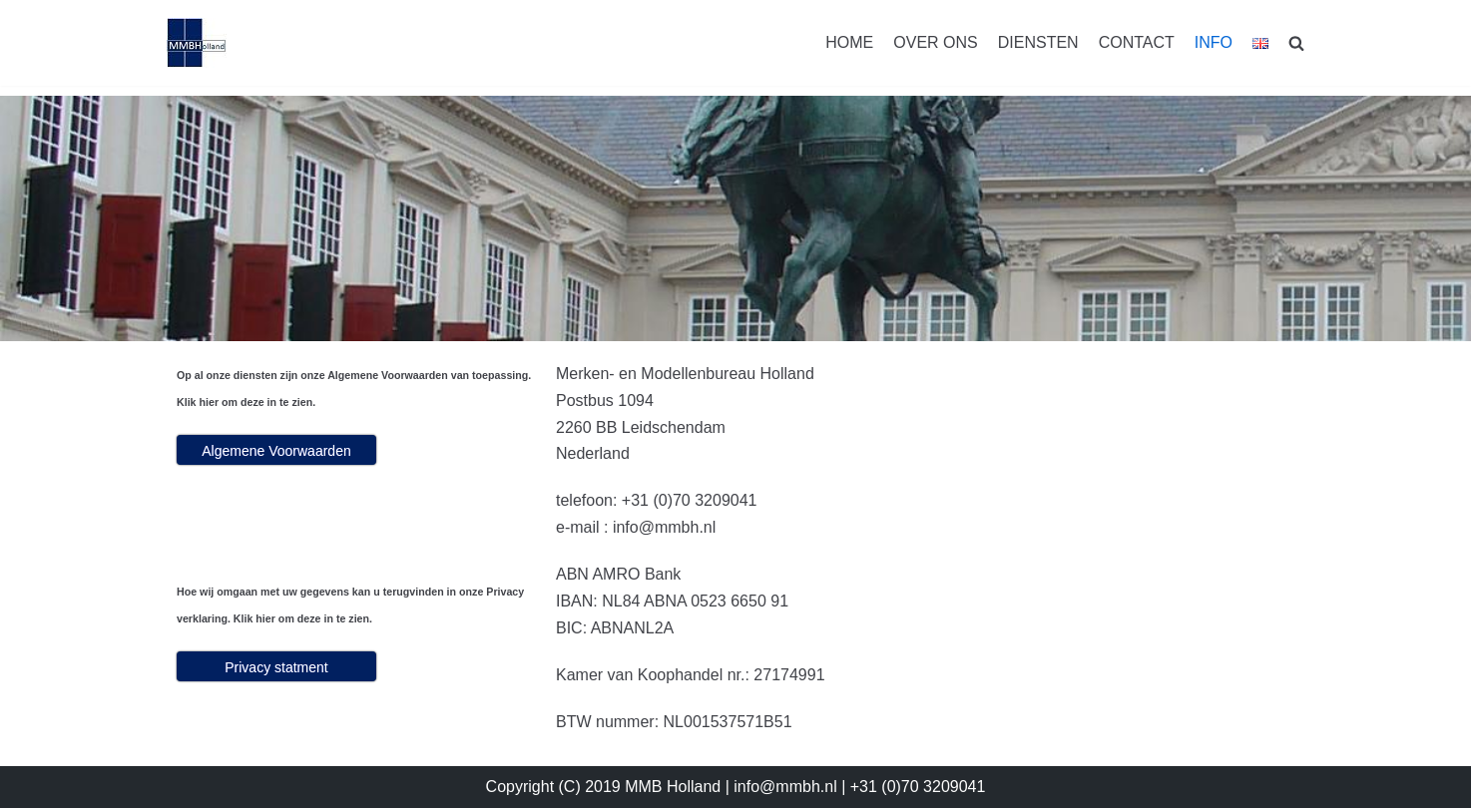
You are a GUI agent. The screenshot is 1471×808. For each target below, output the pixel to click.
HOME (849, 42)
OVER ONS (935, 42)
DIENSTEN (1038, 42)
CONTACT (1137, 42)
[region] (735, 218)
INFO (1213, 42)
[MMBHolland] (197, 43)
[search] (1296, 43)
